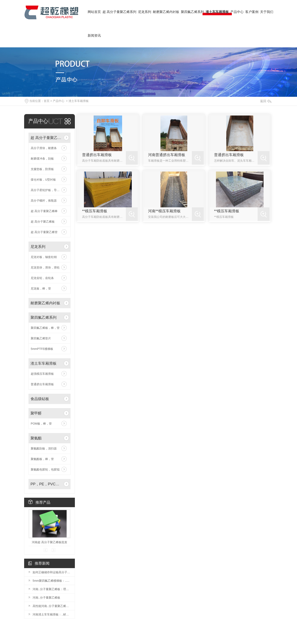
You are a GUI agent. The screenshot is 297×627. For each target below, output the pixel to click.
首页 (47, 101)
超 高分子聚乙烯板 (43, 221)
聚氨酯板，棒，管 (42, 459)
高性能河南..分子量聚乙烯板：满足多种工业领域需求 (52, 606)
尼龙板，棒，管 (41, 288)
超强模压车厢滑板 (42, 373)
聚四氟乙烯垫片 (41, 338)
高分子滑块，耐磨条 (44, 148)
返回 (265, 101)
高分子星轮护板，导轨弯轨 (48, 190)
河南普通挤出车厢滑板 (166, 155)
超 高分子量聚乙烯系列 (46, 138)
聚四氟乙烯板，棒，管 (45, 327)
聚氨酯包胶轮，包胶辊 (45, 469)
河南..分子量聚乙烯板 (46, 597)
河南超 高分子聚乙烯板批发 (49, 542)
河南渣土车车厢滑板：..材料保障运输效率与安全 (52, 614)
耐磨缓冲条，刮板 (42, 158)
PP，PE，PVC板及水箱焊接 (46, 484)
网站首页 (94, 12)
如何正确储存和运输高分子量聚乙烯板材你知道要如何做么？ (52, 572)
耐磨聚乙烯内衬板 (45, 303)
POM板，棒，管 (41, 423)
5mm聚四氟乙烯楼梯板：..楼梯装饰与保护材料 (52, 580)
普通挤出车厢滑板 (42, 384)
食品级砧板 (40, 399)
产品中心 (58, 101)
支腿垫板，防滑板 (42, 169)
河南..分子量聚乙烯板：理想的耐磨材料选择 (52, 589)
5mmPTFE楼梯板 (42, 348)
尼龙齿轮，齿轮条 (42, 278)
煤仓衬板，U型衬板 (43, 179)
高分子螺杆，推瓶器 (44, 200)
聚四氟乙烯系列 (44, 317)
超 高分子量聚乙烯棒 (44, 211)
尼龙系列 (38, 247)
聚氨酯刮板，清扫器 (44, 448)
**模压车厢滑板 (94, 211)
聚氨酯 (36, 438)
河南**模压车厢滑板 (164, 211)
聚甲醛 (36, 413)
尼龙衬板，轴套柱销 (44, 257)
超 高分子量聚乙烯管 (44, 232)
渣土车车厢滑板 (78, 101)
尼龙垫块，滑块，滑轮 (45, 267)
